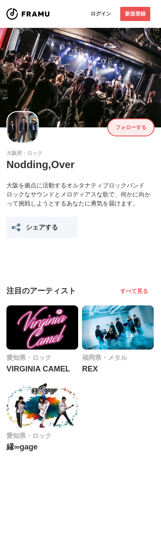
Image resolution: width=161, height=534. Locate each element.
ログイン (101, 14)
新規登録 (135, 14)
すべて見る (134, 291)
